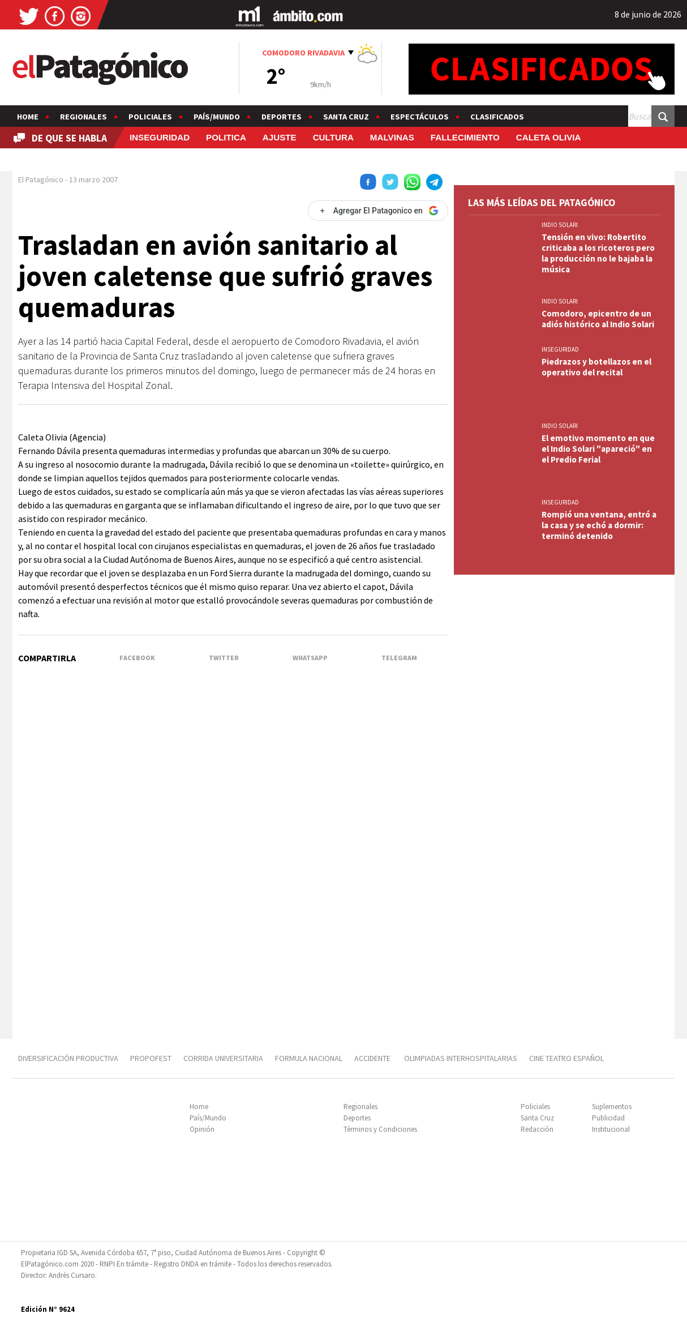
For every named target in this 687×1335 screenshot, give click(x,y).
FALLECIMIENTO (465, 137)
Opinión (202, 1129)
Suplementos (612, 1106)
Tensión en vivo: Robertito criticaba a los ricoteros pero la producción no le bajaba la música (598, 253)
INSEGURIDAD (160, 137)
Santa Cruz (346, 117)
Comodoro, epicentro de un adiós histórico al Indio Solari (598, 319)
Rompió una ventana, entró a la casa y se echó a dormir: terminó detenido (599, 525)
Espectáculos (419, 117)
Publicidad (608, 1118)
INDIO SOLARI (560, 225)
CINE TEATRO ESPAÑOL (566, 1058)
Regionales (83, 117)
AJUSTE (280, 137)
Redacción (537, 1129)
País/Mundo (217, 117)
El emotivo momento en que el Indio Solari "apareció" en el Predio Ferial (598, 449)
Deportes (281, 117)
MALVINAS (392, 137)
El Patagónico (40, 179)
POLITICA (226, 137)
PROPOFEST (150, 1058)
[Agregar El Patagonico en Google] (378, 210)
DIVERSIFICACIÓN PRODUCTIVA (68, 1058)
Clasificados (497, 117)
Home (27, 117)
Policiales (150, 117)
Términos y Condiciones (380, 1129)
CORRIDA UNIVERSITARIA (223, 1058)
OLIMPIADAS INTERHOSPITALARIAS (460, 1058)
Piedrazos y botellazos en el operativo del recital (596, 367)
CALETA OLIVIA (548, 137)
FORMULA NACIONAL (308, 1058)
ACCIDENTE (373, 1058)
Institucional (611, 1129)
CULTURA (333, 137)
